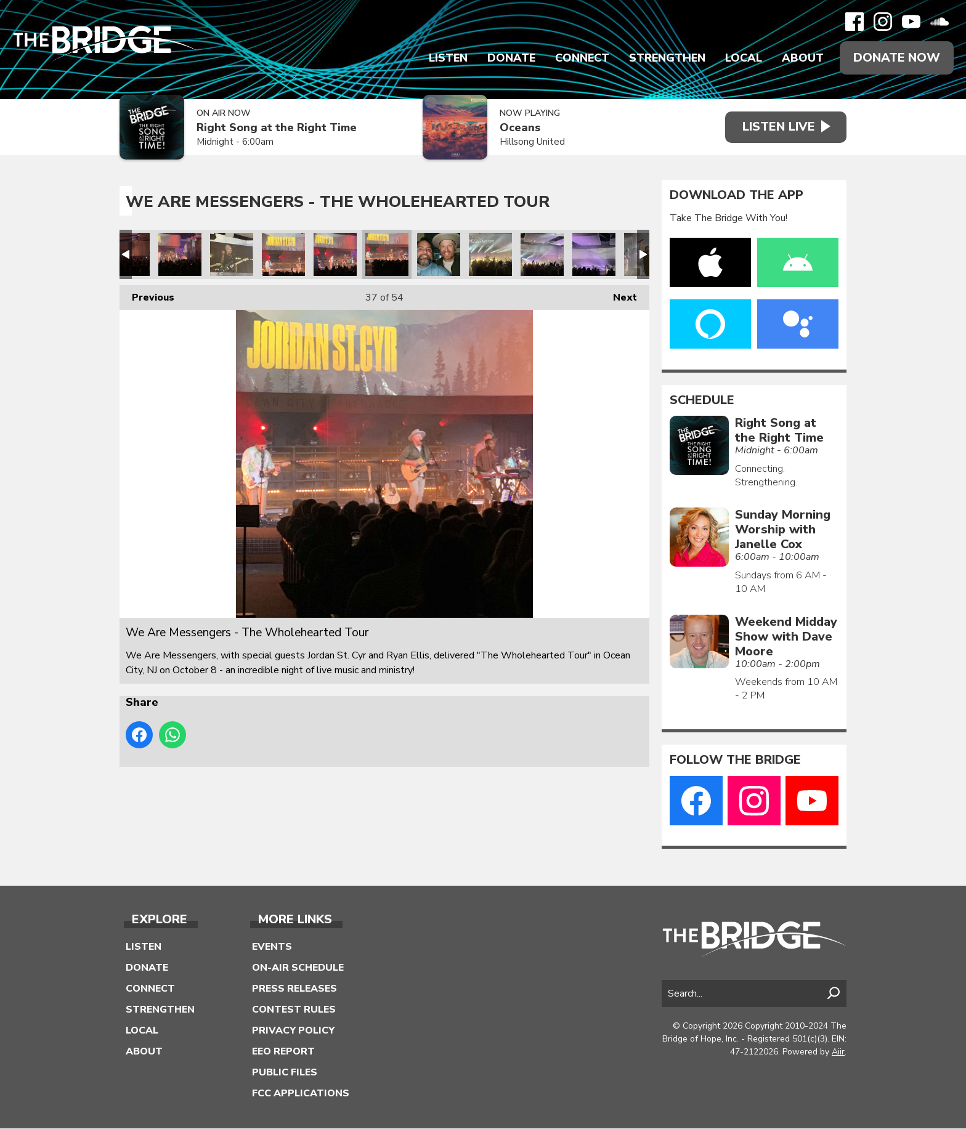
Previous (147, 294)
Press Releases (294, 989)
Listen (447, 58)
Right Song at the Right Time (277, 128)
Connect (581, 58)
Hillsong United (528, 142)
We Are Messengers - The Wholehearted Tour (179, 254)
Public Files (284, 1073)
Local (742, 58)
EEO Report (283, 1052)
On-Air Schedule (298, 968)
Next (619, 294)
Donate (511, 58)
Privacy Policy (293, 1031)
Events (272, 947)
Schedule (702, 400)
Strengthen (666, 58)
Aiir (838, 1052)
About (802, 58)
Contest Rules (294, 1010)
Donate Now (896, 57)
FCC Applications (300, 1094)
